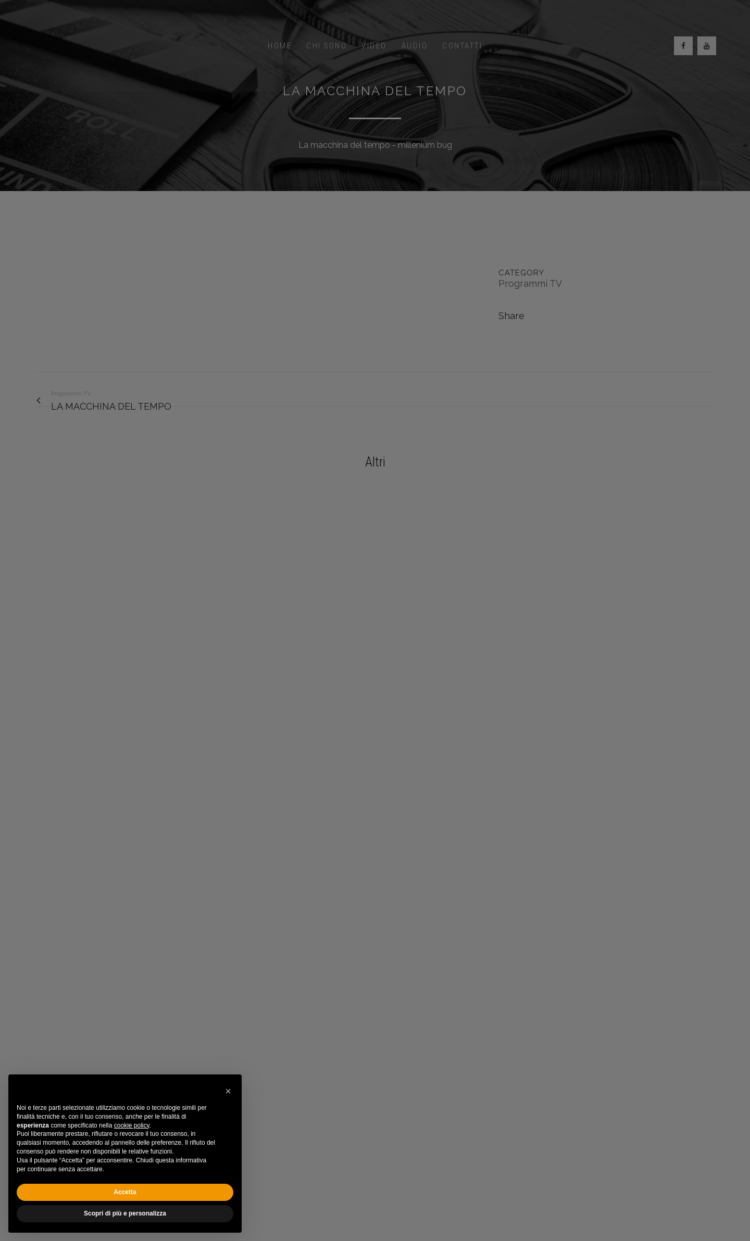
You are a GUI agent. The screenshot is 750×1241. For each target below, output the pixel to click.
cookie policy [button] (131, 1125)
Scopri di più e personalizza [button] (125, 1213)
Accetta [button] (125, 1192)
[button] (228, 1091)
